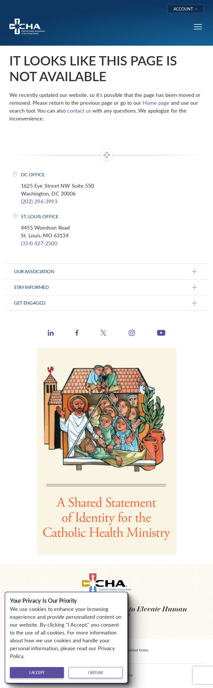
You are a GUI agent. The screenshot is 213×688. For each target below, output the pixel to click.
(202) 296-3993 (39, 201)
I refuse (95, 672)
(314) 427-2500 (39, 243)
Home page (156, 102)
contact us (79, 110)
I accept (36, 672)
